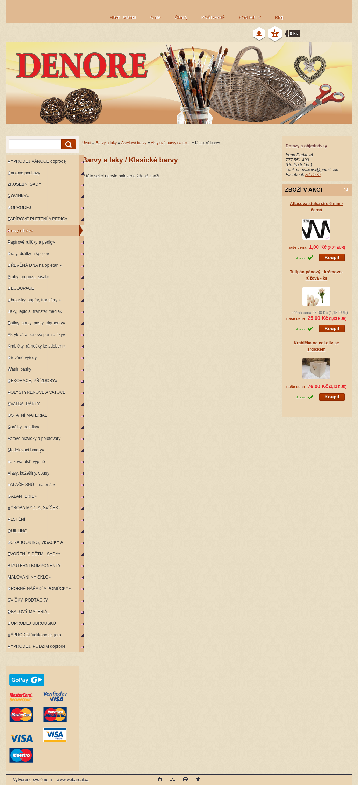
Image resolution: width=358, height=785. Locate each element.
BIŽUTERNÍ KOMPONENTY (34, 565)
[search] (67, 144)
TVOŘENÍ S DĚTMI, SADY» (34, 554)
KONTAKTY (249, 17)
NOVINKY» (18, 196)
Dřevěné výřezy (22, 357)
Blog (279, 17)
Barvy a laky (106, 143)
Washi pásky (19, 369)
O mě (155, 17)
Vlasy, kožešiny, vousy (28, 473)
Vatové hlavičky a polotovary (34, 438)
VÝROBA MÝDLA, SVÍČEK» (34, 507)
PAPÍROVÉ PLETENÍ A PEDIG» (37, 219)
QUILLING (17, 530)
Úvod (86, 143)
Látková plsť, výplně (26, 461)
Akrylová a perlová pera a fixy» (36, 334)
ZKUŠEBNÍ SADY (24, 184)
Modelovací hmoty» (26, 450)
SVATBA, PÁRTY (24, 403)
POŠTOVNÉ (212, 17)
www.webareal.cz (73, 779)
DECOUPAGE (21, 288)
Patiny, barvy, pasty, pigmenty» (36, 323)
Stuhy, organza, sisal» (28, 276)
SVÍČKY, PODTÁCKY (28, 600)
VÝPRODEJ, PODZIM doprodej (37, 646)
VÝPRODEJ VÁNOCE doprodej (37, 161)
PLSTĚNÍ (16, 519)
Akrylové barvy (134, 143)
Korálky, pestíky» (23, 427)
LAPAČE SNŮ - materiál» (31, 484)
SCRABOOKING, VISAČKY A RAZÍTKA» (34, 544)
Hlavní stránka (122, 17)
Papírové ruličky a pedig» (31, 242)
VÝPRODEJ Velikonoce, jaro (34, 634)
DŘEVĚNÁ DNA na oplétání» (35, 265)
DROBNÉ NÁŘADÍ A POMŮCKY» (39, 588)
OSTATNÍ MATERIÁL (27, 415)
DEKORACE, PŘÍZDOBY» (32, 380)
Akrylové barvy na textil (171, 143)
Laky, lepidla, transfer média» (35, 311)
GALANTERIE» (22, 496)
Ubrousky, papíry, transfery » (34, 299)
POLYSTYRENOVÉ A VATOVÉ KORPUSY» (35, 394)
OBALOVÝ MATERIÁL (29, 611)
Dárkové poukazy (24, 172)
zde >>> (313, 174)
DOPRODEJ (19, 207)
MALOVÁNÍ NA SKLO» (29, 577)
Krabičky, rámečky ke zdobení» (37, 346)
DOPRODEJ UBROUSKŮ (32, 623)
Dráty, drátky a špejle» (28, 253)
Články (180, 17)
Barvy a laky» (20, 230)
